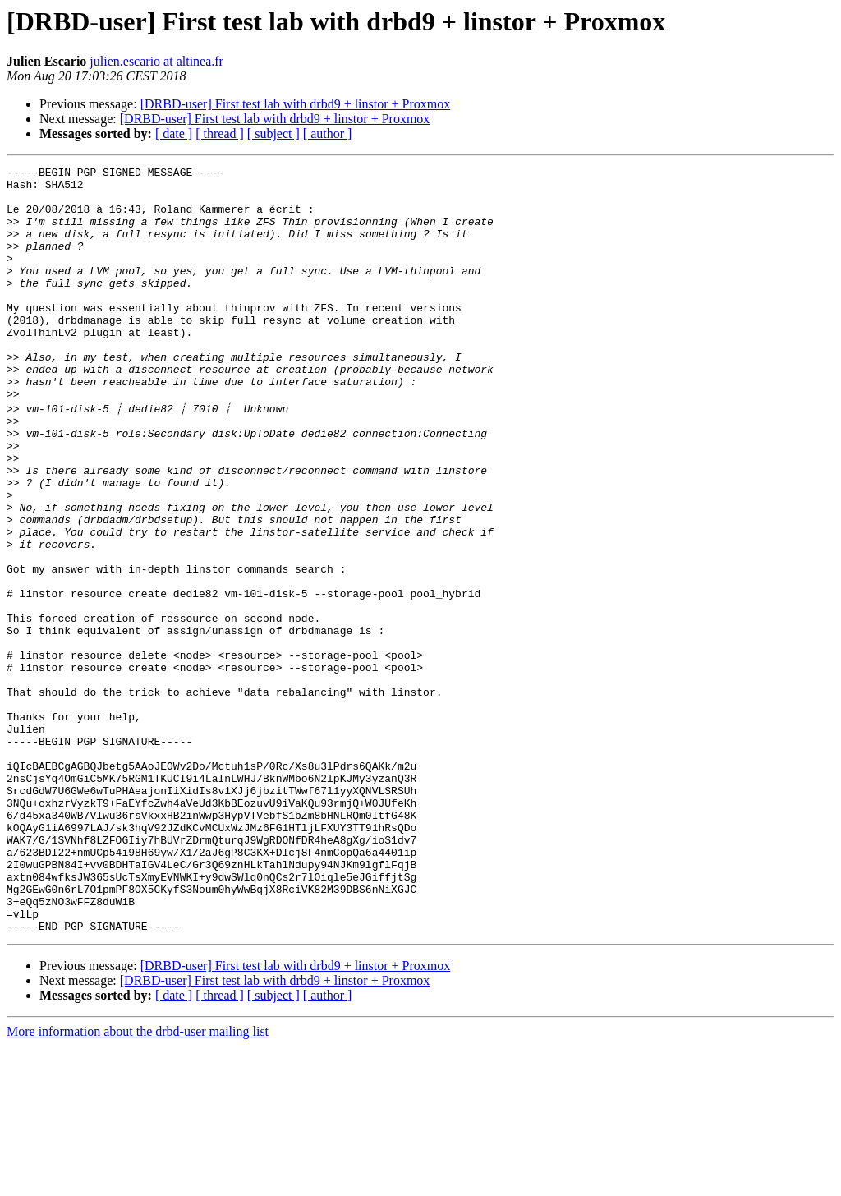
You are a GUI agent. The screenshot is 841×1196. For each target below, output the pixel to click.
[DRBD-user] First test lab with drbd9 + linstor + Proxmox (295, 104)
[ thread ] (219, 133)
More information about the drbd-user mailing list (138, 1182)
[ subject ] (273, 133)
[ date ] (173, 133)
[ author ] (327, 133)
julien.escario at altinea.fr (156, 61)
